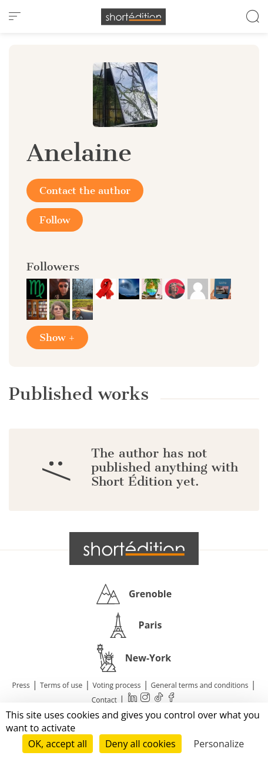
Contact (104, 700)
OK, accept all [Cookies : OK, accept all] (57, 743)
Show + (57, 337)
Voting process (116, 685)
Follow (54, 220)
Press (21, 685)
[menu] (14, 16)
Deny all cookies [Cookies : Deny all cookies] (140, 743)
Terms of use (61, 685)
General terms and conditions (200, 685)
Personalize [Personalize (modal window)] (219, 743)
